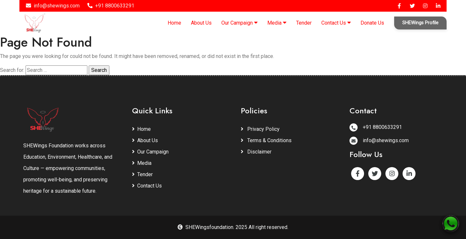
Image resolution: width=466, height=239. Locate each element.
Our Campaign (239, 22)
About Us (201, 23)
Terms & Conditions (266, 140)
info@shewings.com (53, 6)
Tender (304, 23)
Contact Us (336, 22)
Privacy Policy (260, 129)
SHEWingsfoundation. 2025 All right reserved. (233, 227)
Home (174, 23)
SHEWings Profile (420, 23)
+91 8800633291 (110, 6)
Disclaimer (256, 152)
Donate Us (372, 23)
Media (276, 22)
